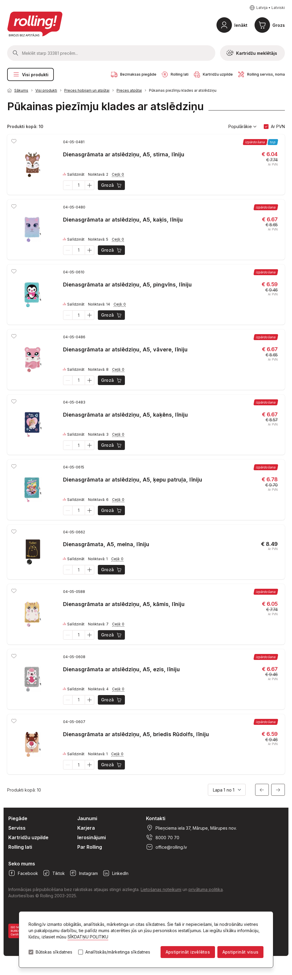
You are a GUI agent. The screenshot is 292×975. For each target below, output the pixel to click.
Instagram (84, 873)
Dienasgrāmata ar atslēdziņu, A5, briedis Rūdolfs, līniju (136, 734)
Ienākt (240, 25)
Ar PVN (278, 126)
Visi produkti (30, 74)
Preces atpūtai (129, 90)
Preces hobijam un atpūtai (86, 90)
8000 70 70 (162, 837)
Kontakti (155, 818)
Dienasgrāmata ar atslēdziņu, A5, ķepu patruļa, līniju (132, 479)
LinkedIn (115, 873)
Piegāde (17, 818)
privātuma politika (206, 889)
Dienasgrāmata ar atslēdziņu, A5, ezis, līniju (121, 669)
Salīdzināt (73, 174)
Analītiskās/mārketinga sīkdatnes (117, 952)
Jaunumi (87, 818)
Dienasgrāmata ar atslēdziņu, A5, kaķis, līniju (123, 220)
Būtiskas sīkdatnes (54, 952)
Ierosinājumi (91, 837)
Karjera (86, 828)
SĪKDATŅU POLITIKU (87, 936)
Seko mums (21, 864)
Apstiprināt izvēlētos (188, 951)
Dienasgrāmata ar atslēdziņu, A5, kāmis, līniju (124, 604)
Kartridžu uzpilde (28, 837)
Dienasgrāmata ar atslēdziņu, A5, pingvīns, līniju (127, 284)
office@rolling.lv (166, 847)
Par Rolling (89, 847)
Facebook (23, 873)
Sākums (21, 90)
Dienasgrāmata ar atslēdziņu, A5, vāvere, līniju (125, 349)
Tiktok (54, 873)
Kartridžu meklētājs (252, 53)
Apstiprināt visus (240, 951)
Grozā (111, 185)
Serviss (17, 828)
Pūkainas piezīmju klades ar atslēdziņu (182, 90)
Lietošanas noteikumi (161, 889)
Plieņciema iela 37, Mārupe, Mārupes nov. (191, 827)
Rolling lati (20, 847)
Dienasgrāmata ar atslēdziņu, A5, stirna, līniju (123, 154)
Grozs (278, 25)
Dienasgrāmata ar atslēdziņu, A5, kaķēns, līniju (125, 415)
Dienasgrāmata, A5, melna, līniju (106, 544)
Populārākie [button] (242, 126)
